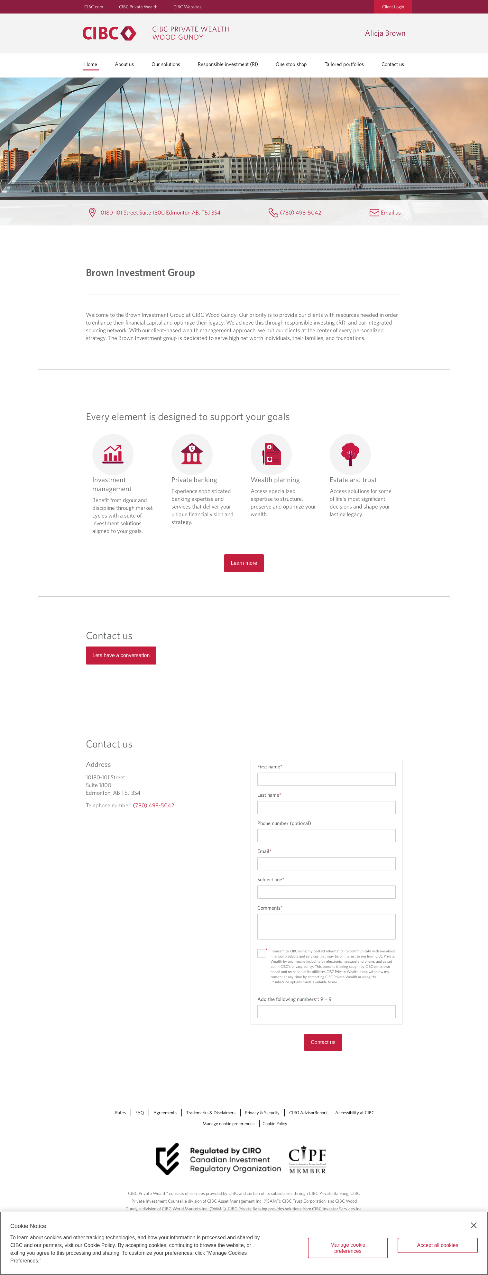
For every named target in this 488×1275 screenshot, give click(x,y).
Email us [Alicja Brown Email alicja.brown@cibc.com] (391, 212)
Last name (269, 795)
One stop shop (291, 64)
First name (269, 766)
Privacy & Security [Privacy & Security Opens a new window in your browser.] (262, 1112)
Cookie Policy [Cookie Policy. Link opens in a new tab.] (274, 1123)
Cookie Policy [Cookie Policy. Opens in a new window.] (99, 1245)
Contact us (393, 64)
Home (90, 64)
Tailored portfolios (344, 64)
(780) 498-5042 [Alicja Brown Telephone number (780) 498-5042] (300, 212)
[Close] (474, 1225)
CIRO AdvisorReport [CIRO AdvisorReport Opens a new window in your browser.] (308, 1112)
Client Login (393, 6)
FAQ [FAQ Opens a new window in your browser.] (139, 1112)
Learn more (244, 563)
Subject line (270, 879)
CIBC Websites (187, 6)
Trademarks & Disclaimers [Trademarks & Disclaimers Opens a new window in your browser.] (210, 1112)
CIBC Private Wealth (138, 6)
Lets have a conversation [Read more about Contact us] (121, 655)
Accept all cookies (437, 1245)
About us (124, 64)
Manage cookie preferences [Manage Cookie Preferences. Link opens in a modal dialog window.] (228, 1123)
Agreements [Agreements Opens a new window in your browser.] (165, 1112)
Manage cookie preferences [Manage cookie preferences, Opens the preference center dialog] (347, 1248)
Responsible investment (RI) (228, 64)
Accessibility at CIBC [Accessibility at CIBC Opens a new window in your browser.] (354, 1112)
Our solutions (166, 64)
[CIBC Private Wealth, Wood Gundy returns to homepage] (220, 33)
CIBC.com (93, 6)
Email (264, 851)
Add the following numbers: (294, 999)
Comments (269, 908)
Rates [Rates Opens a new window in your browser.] (120, 1112)
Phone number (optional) (284, 823)
